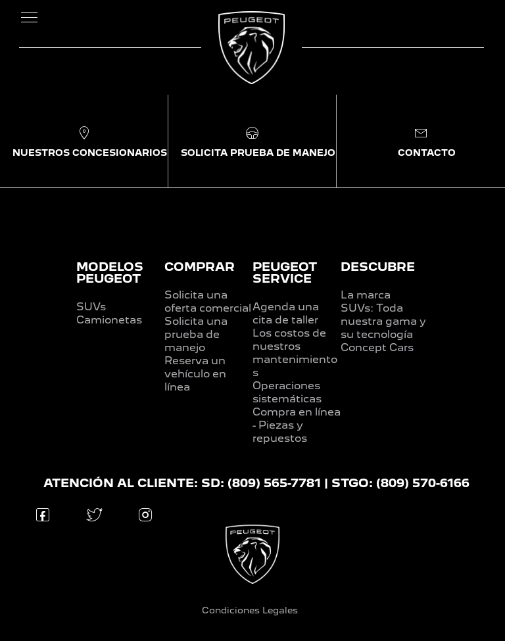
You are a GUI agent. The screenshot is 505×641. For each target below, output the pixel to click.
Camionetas (109, 320)
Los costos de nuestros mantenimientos (294, 353)
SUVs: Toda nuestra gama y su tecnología (383, 321)
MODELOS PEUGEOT (109, 272)
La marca (366, 295)
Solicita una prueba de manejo (196, 334)
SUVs (91, 306)
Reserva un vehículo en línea (195, 373)
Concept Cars (377, 347)
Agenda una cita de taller (285, 313)
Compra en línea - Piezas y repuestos (296, 425)
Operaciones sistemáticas (287, 392)
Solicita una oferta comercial (207, 301)
